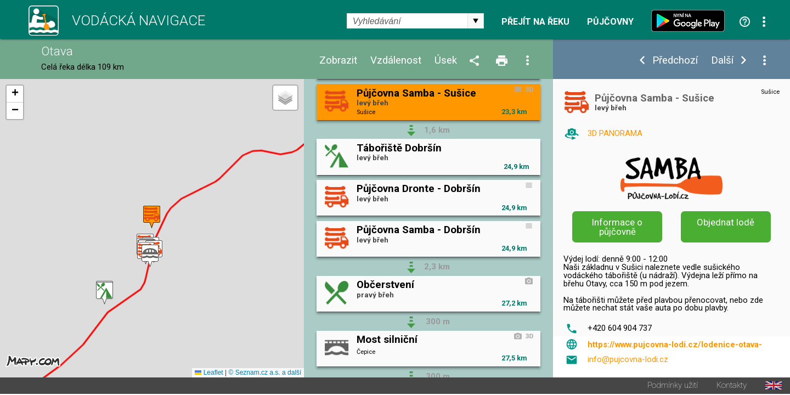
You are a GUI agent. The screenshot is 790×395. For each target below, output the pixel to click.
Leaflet (209, 373)
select (475, 21)
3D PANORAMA (615, 133)
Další (722, 60)
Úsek (446, 60)
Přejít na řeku (535, 22)
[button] (104, 294)
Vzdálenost (395, 60)
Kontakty (731, 386)
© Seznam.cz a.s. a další (264, 373)
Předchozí (675, 60)
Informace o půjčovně (617, 227)
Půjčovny (610, 22)
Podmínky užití (672, 386)
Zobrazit (338, 60)
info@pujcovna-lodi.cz (628, 359)
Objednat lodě (725, 222)
